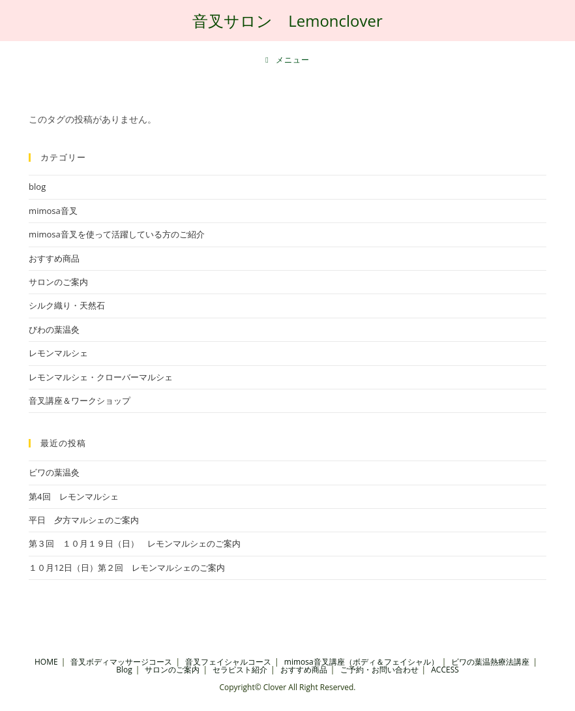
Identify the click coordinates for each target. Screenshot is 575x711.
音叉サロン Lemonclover (287, 20)
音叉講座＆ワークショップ (79, 400)
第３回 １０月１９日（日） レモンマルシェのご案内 (135, 543)
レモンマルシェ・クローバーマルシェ (101, 377)
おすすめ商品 (54, 258)
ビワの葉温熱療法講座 (490, 661)
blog (37, 186)
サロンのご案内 (58, 282)
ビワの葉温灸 (54, 472)
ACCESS (445, 669)
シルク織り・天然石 (67, 305)
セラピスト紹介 (240, 669)
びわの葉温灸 (54, 329)
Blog (124, 669)
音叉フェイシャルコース (228, 661)
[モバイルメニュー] (287, 59)
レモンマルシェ (58, 353)
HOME (46, 661)
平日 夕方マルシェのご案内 (84, 520)
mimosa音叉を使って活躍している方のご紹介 (117, 234)
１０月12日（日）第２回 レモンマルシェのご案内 (127, 567)
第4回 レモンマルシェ (73, 496)
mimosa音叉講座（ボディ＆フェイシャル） (361, 661)
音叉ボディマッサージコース (121, 661)
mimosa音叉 (53, 211)
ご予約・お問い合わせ (379, 669)
